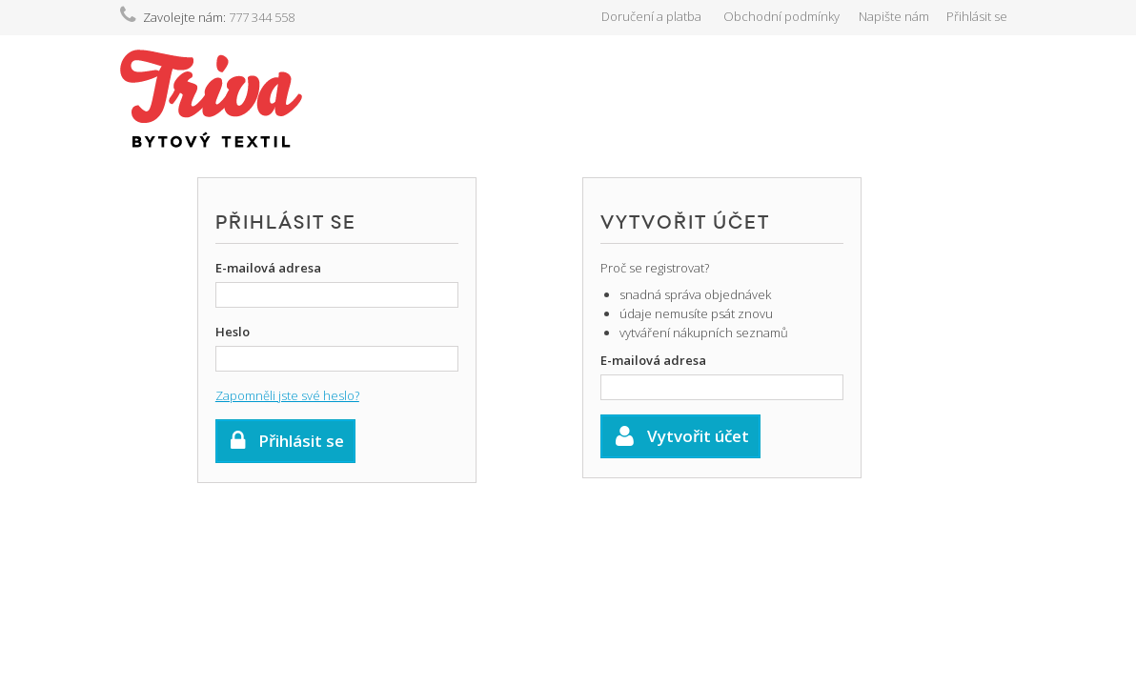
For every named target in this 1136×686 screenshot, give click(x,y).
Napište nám (894, 16)
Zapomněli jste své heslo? (287, 395)
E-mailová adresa (268, 267)
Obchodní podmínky (781, 16)
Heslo (232, 331)
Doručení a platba (651, 16)
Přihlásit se (976, 16)
